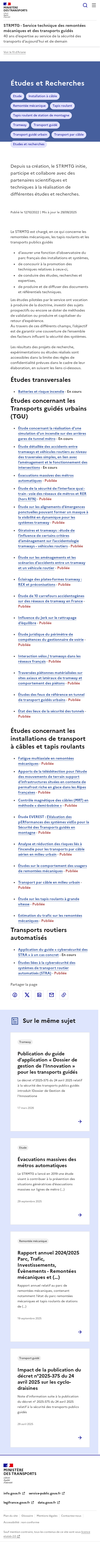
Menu (94, 5)
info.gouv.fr (12, 1493)
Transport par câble (69, 134)
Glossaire (27, 1516)
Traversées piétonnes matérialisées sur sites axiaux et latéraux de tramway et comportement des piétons (50, 678)
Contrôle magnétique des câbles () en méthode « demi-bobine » (53, 803)
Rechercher (85, 5)
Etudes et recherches (28, 144)
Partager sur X (27, 995)
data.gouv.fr (47, 1502)
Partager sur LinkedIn (39, 995)
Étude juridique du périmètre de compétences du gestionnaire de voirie (51, 637)
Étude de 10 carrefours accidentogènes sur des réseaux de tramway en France (51, 598)
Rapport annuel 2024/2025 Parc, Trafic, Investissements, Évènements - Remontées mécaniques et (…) (48, 1265)
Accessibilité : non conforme (21, 1522)
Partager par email (51, 995)
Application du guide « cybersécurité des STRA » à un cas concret (53, 952)
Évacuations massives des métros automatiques (46, 1162)
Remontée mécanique (29, 105)
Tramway (20, 125)
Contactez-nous (71, 1516)
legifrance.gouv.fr (16, 1502)
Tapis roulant (62, 105)
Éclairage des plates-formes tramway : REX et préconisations (50, 582)
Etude (17, 96)
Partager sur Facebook (14, 995)
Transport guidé (45, 125)
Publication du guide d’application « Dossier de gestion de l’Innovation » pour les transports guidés (47, 1063)
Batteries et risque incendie (41, 391)
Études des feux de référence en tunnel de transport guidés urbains (51, 697)
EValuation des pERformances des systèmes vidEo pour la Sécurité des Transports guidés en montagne (53, 824)
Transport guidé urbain (30, 134)
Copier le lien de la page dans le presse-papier (63, 995)
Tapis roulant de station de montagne (41, 115)
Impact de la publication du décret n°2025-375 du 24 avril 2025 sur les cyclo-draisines (49, 1379)
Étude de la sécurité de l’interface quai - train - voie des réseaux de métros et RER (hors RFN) (52, 493)
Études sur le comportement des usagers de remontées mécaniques (52, 868)
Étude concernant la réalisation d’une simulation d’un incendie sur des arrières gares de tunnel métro (52, 433)
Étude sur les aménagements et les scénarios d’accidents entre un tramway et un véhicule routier (51, 562)
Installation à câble (43, 96)
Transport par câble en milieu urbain (49, 882)
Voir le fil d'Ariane (14, 52)
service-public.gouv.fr (45, 1493)
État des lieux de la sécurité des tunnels (51, 711)
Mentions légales (47, 1516)
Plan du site (10, 1516)
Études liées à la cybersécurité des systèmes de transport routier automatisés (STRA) (46, 968)
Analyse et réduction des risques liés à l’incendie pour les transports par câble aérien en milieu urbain (51, 849)
